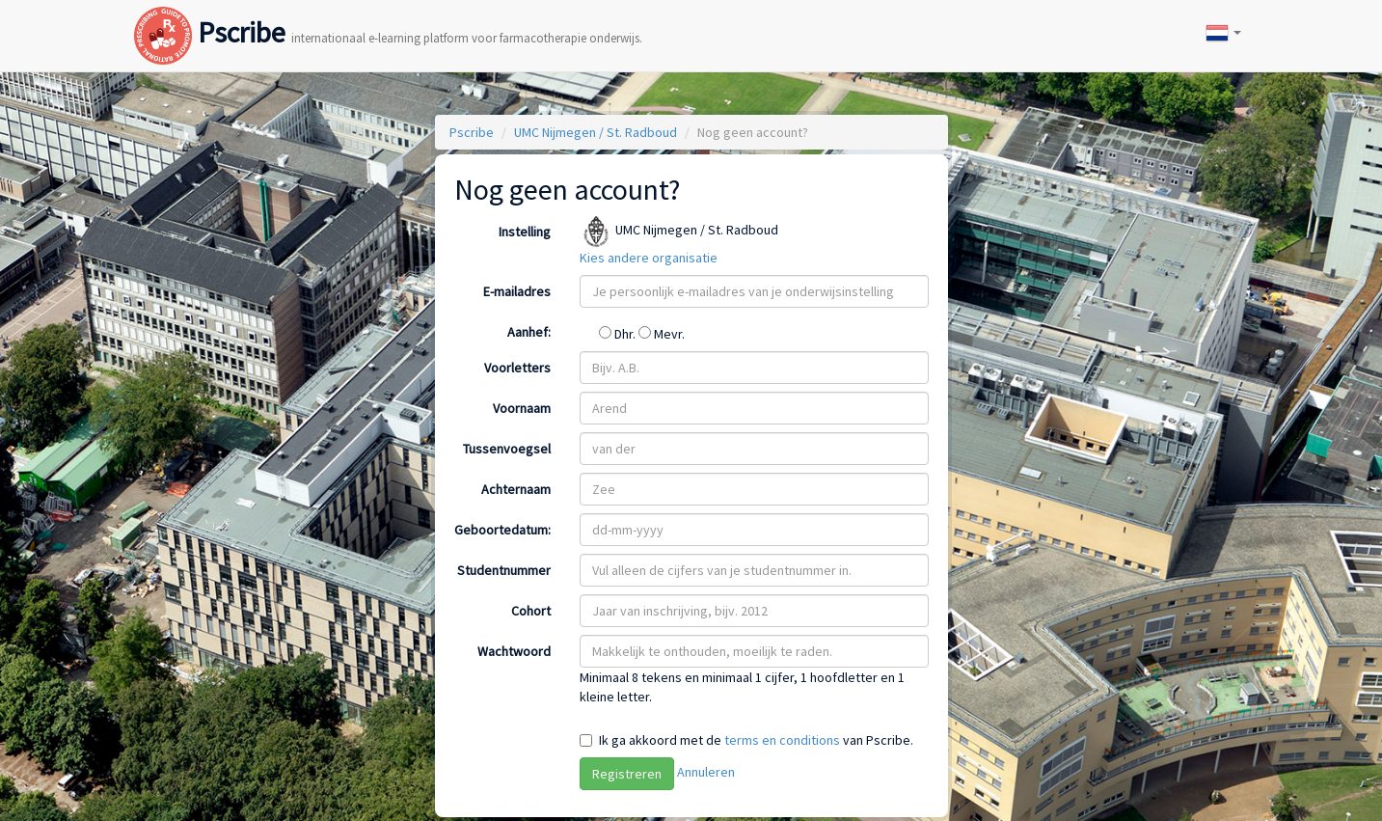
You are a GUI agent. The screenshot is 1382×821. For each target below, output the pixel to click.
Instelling (525, 231)
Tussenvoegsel (507, 448)
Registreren (627, 773)
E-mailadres (517, 291)
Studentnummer (504, 570)
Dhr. (618, 333)
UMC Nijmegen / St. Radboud (595, 132)
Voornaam (522, 408)
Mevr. (661, 333)
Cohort (531, 610)
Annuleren (706, 771)
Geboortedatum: (502, 529)
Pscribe (388, 13)
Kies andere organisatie (649, 257)
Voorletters (517, 367)
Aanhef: (529, 332)
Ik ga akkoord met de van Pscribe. (756, 740)
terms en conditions (782, 740)
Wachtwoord (514, 651)
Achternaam (516, 489)
